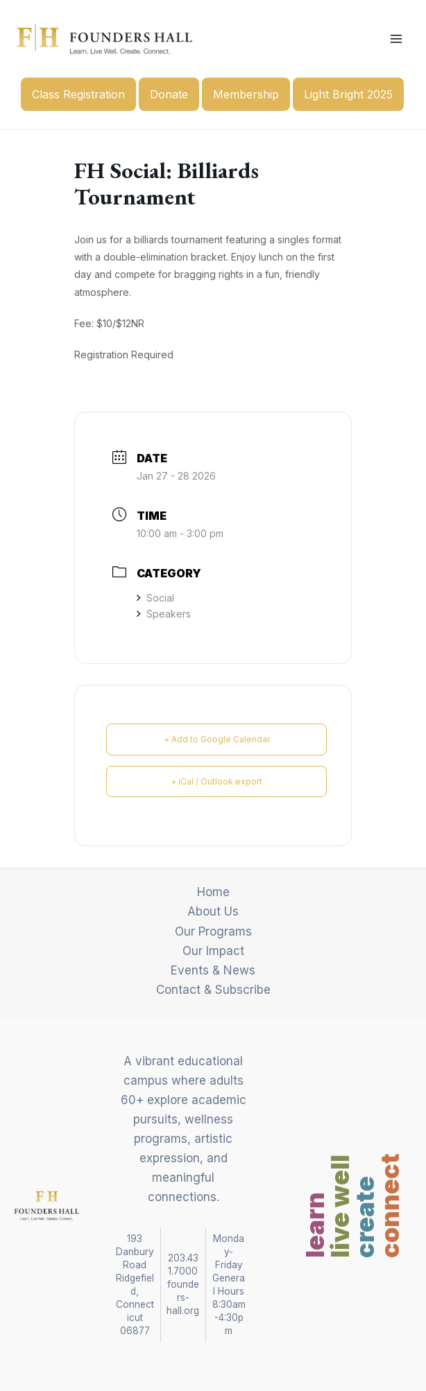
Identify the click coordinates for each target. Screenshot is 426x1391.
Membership (246, 94)
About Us (213, 911)
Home (213, 892)
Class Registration (78, 94)
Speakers (164, 614)
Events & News (213, 970)
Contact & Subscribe (213, 990)
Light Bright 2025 (348, 94)
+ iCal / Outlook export (216, 781)
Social (155, 598)
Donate (169, 94)
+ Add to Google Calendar (217, 739)
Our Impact (213, 951)
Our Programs (213, 931)
